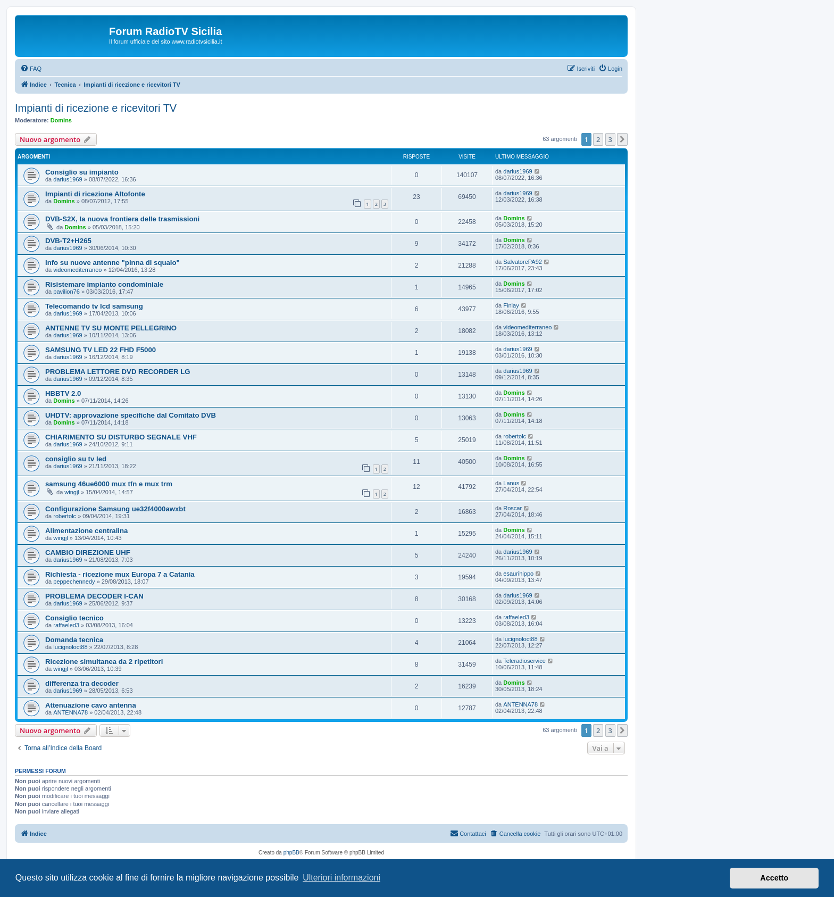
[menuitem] (30, 68)
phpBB (291, 853)
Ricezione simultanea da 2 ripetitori (104, 662)
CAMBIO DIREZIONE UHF (87, 553)
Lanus (511, 483)
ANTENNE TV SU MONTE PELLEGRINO (111, 328)
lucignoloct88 (70, 647)
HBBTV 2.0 (63, 393)
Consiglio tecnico (74, 618)
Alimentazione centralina (86, 531)
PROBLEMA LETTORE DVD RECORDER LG (117, 372)
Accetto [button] (774, 878)
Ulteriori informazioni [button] (341, 877)
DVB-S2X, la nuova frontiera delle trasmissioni (122, 219)
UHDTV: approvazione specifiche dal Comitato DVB (130, 415)
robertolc (514, 436)
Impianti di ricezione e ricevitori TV (96, 108)
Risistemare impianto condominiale (104, 284)
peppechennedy (74, 581)
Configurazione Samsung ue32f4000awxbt (115, 509)
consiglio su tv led (75, 459)
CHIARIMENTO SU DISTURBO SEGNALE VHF (121, 437)
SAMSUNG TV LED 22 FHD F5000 (100, 350)
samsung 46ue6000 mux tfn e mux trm (108, 484)
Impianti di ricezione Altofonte (95, 194)
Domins (61, 120)
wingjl (71, 492)
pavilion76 (66, 291)
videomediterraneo (77, 270)
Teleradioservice (524, 661)
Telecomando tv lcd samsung (94, 306)
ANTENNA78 (70, 712)
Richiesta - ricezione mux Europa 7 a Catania (120, 574)
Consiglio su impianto (82, 172)
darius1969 (67, 179)
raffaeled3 (66, 625)
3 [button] (610, 139)
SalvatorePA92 (522, 262)
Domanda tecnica (74, 640)
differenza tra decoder (82, 683)
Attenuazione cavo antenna (90, 705)
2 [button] (598, 139)
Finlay (511, 305)
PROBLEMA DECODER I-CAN (94, 596)
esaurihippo (518, 573)
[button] (622, 139)
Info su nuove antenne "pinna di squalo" (112, 263)
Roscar (512, 508)
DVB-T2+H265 (68, 241)
